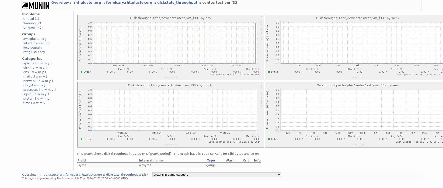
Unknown (30, 27)
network (29, 81)
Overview (60, 2)
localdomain (32, 47)
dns (26, 72)
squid (27, 94)
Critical (28, 18)
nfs (25, 85)
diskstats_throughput (178, 2)
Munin (61, 178)
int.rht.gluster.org (36, 43)
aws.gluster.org (34, 38)
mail (26, 76)
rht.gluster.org (88, 2)
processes (30, 89)
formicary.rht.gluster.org (129, 2)
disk (26, 67)
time (26, 103)
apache (28, 63)
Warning (29, 23)
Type (211, 160)
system (28, 98)
